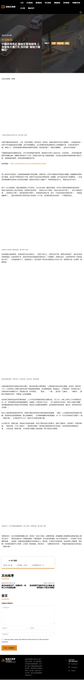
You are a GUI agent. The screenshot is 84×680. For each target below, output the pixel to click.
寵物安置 (60, 43)
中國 (53, 43)
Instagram (74, 667)
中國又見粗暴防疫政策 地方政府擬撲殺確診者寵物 (28, 164)
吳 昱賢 (14, 561)
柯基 (67, 43)
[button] (81, 12)
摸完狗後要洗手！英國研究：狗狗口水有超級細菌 (14, 587)
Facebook (74, 664)
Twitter (73, 671)
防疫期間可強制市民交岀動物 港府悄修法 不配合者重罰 (42, 587)
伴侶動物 (7, 40)
